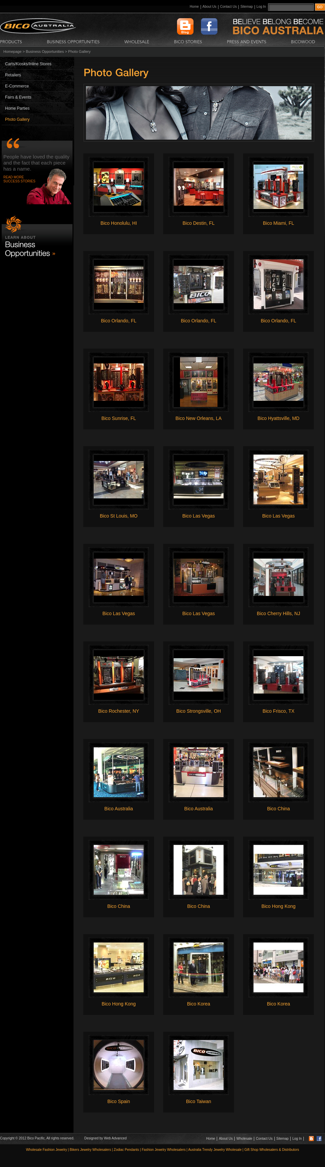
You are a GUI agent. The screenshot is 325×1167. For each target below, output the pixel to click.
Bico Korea (198, 1003)
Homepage (12, 51)
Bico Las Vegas (198, 516)
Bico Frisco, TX (279, 711)
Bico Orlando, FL (118, 320)
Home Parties (17, 108)
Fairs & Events (18, 97)
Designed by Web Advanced (105, 1138)
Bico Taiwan (198, 1101)
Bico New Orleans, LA (199, 418)
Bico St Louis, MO (119, 516)
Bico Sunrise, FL (118, 418)
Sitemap (246, 6)
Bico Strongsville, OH (198, 711)
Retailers (13, 75)
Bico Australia (119, 808)
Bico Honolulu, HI (118, 223)
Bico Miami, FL (278, 223)
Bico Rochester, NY (118, 711)
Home (194, 6)
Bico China (278, 808)
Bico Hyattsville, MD (278, 418)
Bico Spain (119, 1101)
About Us (209, 6)
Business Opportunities (45, 51)
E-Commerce (17, 86)
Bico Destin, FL (199, 223)
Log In (261, 6)
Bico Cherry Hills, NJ (278, 613)
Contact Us (228, 6)
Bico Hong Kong (278, 906)
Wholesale (244, 1138)
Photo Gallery (17, 119)
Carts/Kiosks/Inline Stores (28, 64)
